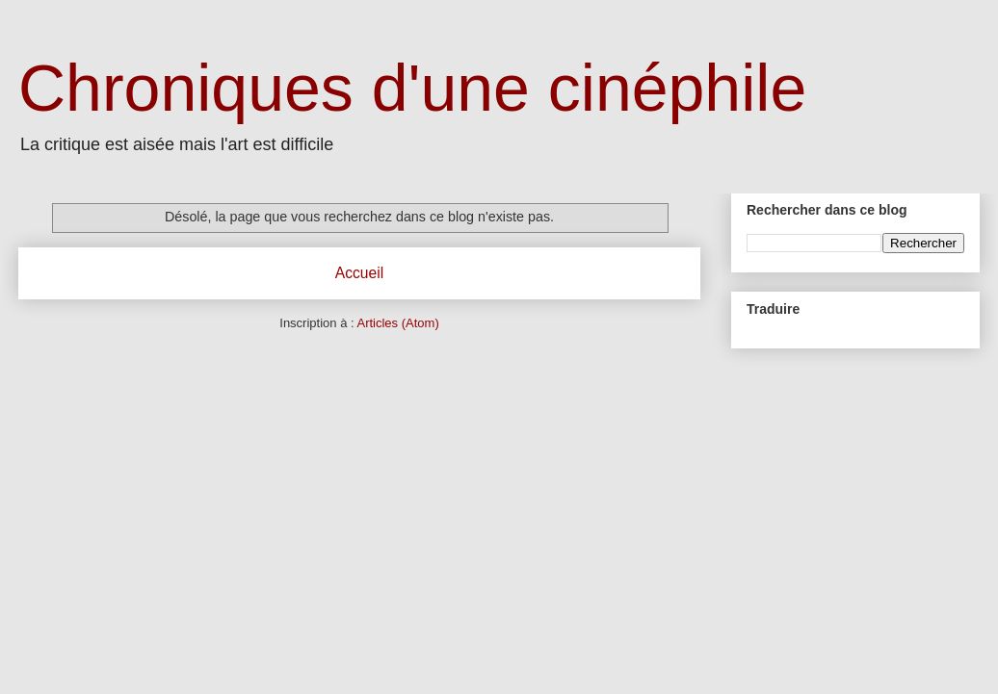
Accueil (359, 273)
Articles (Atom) (397, 323)
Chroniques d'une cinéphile (412, 87)
